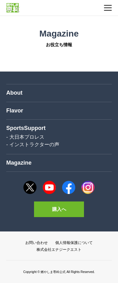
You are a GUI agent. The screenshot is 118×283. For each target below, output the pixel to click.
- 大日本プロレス (25, 137)
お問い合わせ (36, 243)
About (14, 93)
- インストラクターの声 (32, 144)
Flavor (14, 110)
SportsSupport (26, 128)
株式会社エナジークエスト (59, 249)
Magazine (19, 163)
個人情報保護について (74, 243)
